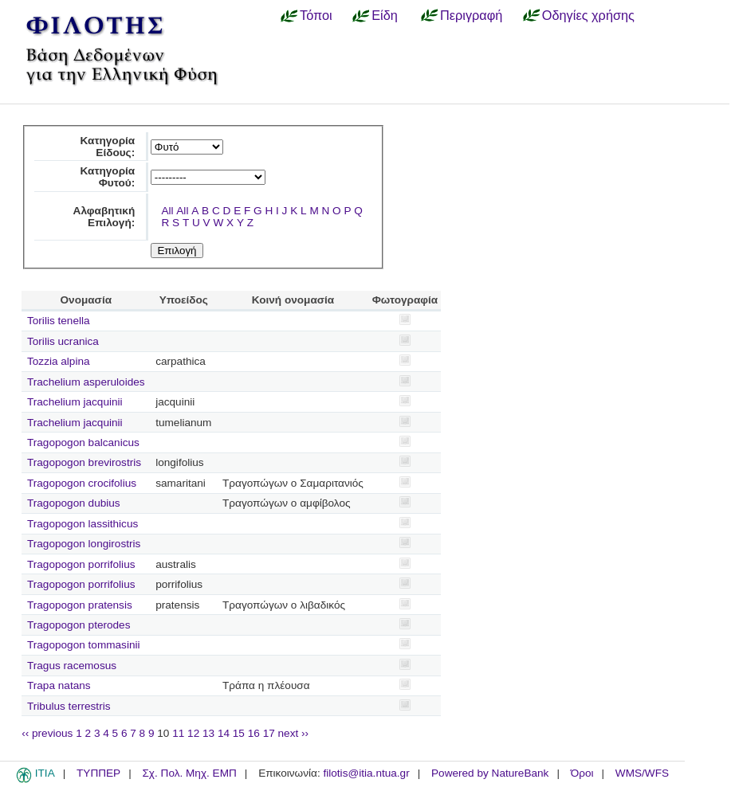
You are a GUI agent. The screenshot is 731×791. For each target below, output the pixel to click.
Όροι (582, 773)
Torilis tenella (58, 321)
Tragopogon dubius (73, 503)
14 (224, 733)
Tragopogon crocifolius (81, 483)
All (167, 211)
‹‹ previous (47, 733)
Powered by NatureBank (489, 773)
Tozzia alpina (58, 361)
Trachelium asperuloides (86, 382)
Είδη (384, 15)
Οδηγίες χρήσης (588, 15)
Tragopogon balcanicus (83, 442)
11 (178, 733)
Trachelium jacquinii (75, 402)
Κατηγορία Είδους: (108, 147)
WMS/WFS (642, 773)
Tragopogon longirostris (83, 544)
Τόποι (316, 15)
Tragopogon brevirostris (84, 462)
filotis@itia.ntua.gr (366, 773)
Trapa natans (59, 685)
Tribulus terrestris (69, 706)
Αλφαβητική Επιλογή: (104, 217)
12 (193, 733)
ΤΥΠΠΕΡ (98, 773)
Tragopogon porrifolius (81, 564)
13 (208, 733)
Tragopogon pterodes (79, 625)
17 (269, 733)
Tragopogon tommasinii (83, 645)
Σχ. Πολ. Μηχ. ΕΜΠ (189, 773)
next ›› (293, 733)
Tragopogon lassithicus (82, 524)
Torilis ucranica (63, 341)
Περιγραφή (471, 15)
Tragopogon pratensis (79, 605)
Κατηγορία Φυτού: (108, 177)
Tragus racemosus (71, 666)
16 (254, 733)
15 (239, 733)
